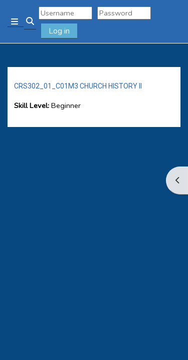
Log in (59, 31)
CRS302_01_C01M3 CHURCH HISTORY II (78, 86)
